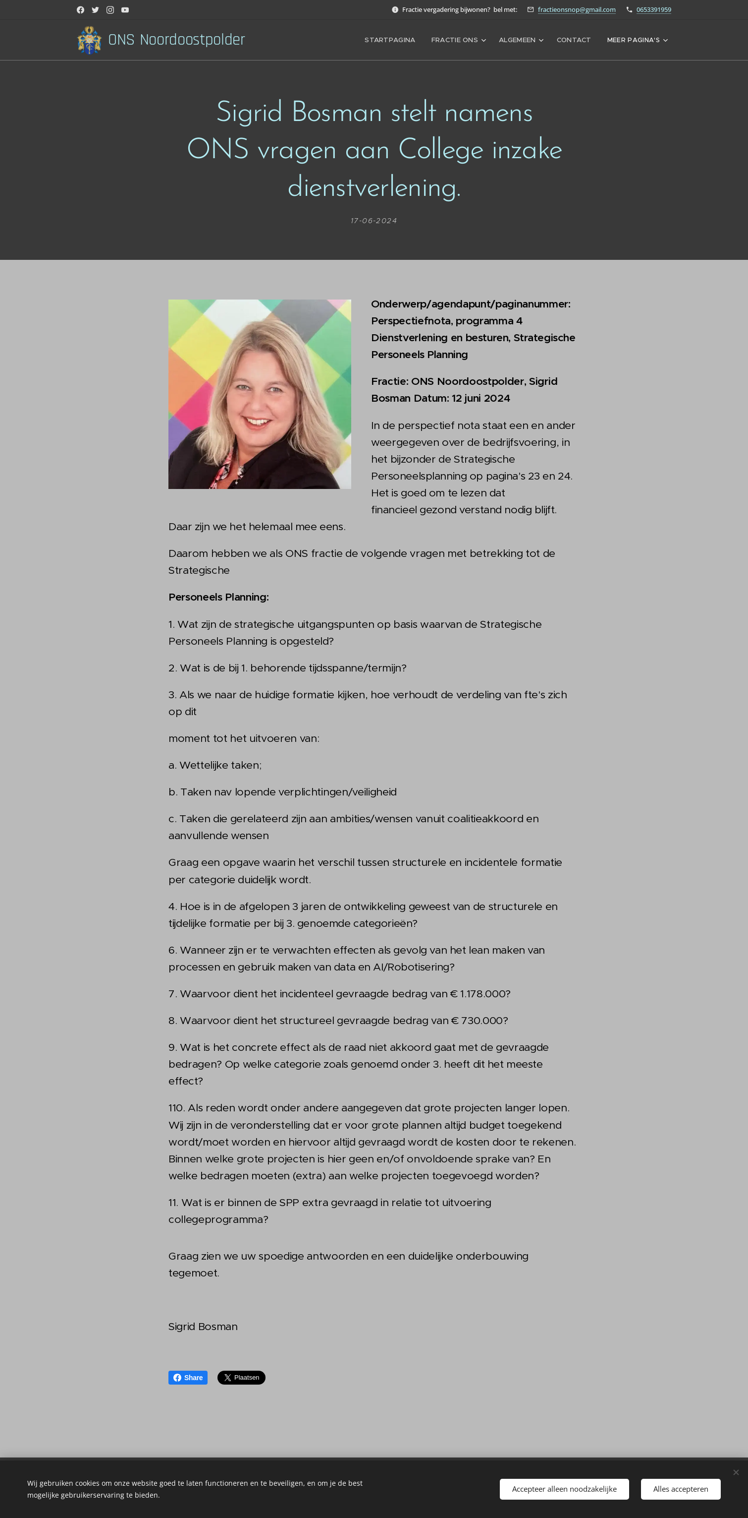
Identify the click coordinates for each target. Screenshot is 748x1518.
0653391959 (654, 9)
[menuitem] (397, 40)
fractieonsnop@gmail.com (577, 9)
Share (188, 1378)
